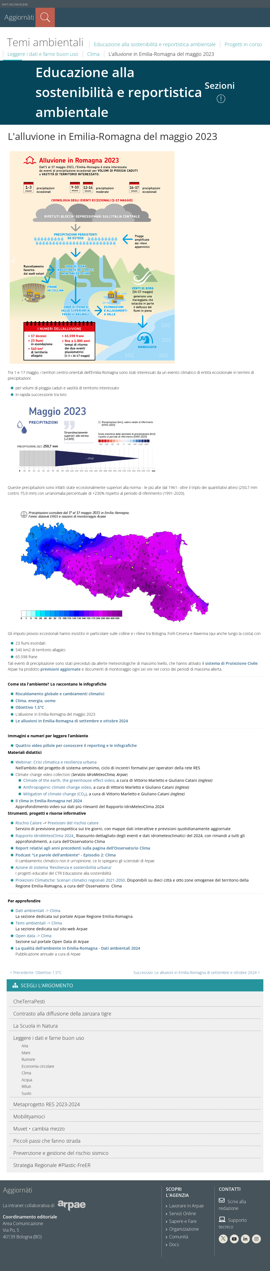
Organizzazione (184, 1229)
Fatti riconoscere (15, 4)
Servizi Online (182, 1213)
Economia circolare (38, 1066)
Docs (174, 1244)
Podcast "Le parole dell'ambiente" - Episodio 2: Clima (66, 855)
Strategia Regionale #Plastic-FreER (52, 1165)
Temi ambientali (45, 42)
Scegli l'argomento (47, 985)
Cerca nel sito (45, 17)
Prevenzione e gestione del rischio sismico (61, 1153)
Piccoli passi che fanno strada (47, 1140)
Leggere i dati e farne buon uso (42, 54)
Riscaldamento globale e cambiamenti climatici (60, 693)
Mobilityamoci (29, 1116)
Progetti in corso (243, 44)
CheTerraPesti (29, 1001)
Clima (93, 54)
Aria (25, 1045)
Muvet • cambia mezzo (39, 1128)
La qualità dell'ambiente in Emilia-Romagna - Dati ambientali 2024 (78, 948)
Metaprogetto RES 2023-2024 (46, 1104)
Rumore (28, 1059)
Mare (26, 1052)
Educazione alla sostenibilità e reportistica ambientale (155, 44)
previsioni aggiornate (60, 669)
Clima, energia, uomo (36, 700)
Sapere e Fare (183, 1221)
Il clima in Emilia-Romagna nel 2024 (49, 800)
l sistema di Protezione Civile (230, 663)
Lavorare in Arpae (186, 1206)
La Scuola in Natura (35, 1025)
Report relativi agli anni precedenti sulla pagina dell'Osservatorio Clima (83, 848)
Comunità (178, 1237)
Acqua (27, 1079)
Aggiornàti (19, 17)
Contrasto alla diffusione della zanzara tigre (62, 1013)
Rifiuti (26, 1086)
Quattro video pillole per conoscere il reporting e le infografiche (76, 745)
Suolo (26, 1093)
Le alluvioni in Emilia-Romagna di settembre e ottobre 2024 (72, 720)
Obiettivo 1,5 (28, 707)
